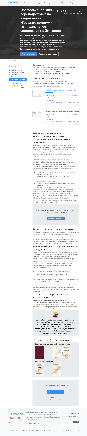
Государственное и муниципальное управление (62, 111)
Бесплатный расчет (55, 219)
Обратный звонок (56, 392)
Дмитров (76, 416)
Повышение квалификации (32, 3)
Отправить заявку (29, 54)
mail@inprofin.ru (74, 419)
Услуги (72, 3)
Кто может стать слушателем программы (48, 71)
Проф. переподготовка (51, 3)
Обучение (64, 3)
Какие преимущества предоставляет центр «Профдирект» (54, 73)
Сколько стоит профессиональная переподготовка (52, 75)
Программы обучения (48, 54)
